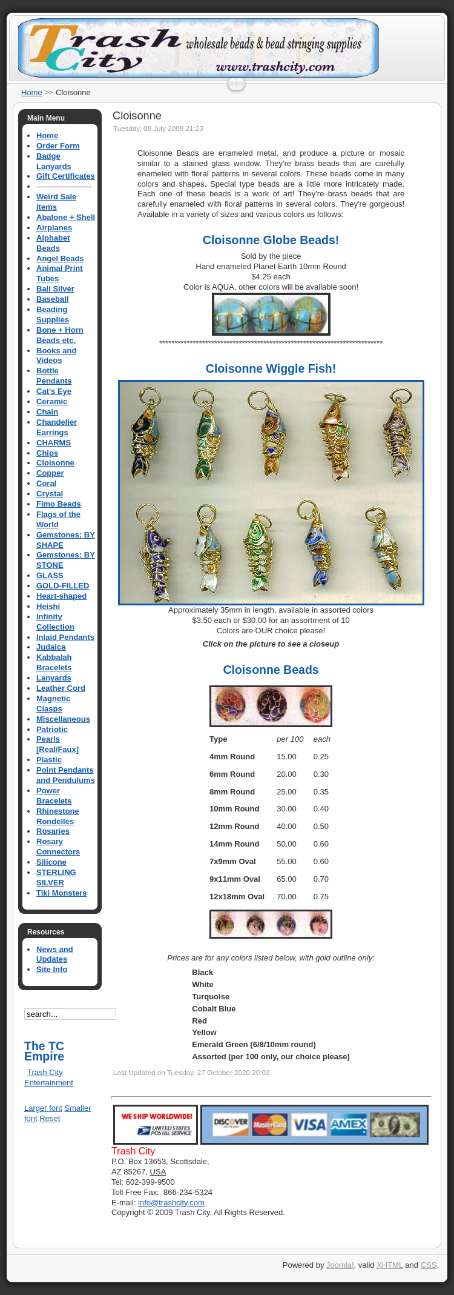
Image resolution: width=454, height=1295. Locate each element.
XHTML (390, 1265)
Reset (49, 1118)
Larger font (43, 1108)
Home (31, 92)
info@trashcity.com (171, 1202)
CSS (429, 1265)
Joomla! (340, 1265)
